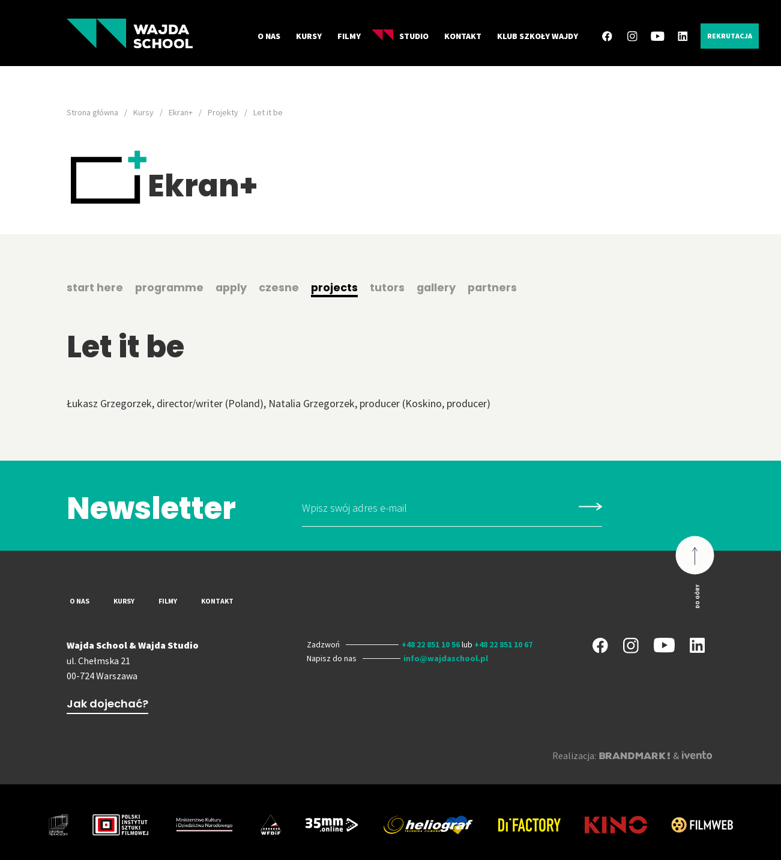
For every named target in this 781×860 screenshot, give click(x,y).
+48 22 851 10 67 (503, 644)
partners (499, 287)
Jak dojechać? (107, 703)
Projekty (223, 112)
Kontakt (462, 36)
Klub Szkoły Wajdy (537, 36)
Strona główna (92, 112)
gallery (441, 287)
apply (234, 287)
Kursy (309, 36)
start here (95, 287)
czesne (283, 287)
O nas (269, 36)
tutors (392, 287)
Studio (400, 35)
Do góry (697, 596)
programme (171, 287)
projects (339, 287)
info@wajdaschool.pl (445, 658)
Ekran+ (181, 112)
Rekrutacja (729, 35)
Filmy (349, 36)
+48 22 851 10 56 (431, 644)
